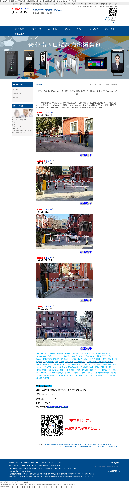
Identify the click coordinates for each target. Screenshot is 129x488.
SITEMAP (58, 462)
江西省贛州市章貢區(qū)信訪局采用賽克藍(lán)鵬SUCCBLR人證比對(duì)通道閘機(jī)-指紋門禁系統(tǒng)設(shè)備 (77, 444)
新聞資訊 (80, 29)
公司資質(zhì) (94, 29)
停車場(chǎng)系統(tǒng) (35, 476)
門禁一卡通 (67, 4)
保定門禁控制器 (89, 474)
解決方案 (16, 97)
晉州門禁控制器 (63, 474)
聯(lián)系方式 (24, 462)
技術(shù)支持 (109, 29)
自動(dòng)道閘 (93, 4)
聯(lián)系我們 (19, 34)
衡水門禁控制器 (24, 474)
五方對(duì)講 (84, 6)
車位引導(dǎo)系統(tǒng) (50, 476)
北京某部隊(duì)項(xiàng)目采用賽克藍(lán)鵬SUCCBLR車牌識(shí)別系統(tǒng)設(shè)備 (91, 446)
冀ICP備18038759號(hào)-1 (24, 471)
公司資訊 (16, 89)
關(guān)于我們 (37, 29)
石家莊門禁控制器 (14, 474)
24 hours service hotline (107, 466)
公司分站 (50, 462)
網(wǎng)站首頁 (20, 29)
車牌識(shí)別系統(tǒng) (106, 4)
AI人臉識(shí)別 (57, 4)
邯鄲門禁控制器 (34, 474)
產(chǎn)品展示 (53, 29)
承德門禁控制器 (14, 476)
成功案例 (67, 29)
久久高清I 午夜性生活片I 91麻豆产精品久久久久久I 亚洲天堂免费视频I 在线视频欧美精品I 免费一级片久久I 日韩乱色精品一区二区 (38, 1)
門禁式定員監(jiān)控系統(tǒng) (43, 4)
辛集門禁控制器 (44, 474)
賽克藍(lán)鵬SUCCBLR (95, 6)
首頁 (101, 84)
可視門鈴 (83, 476)
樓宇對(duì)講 (76, 4)
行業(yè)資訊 (17, 93)
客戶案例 (43, 462)
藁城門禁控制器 (53, 474)
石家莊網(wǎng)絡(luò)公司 (76, 474)
